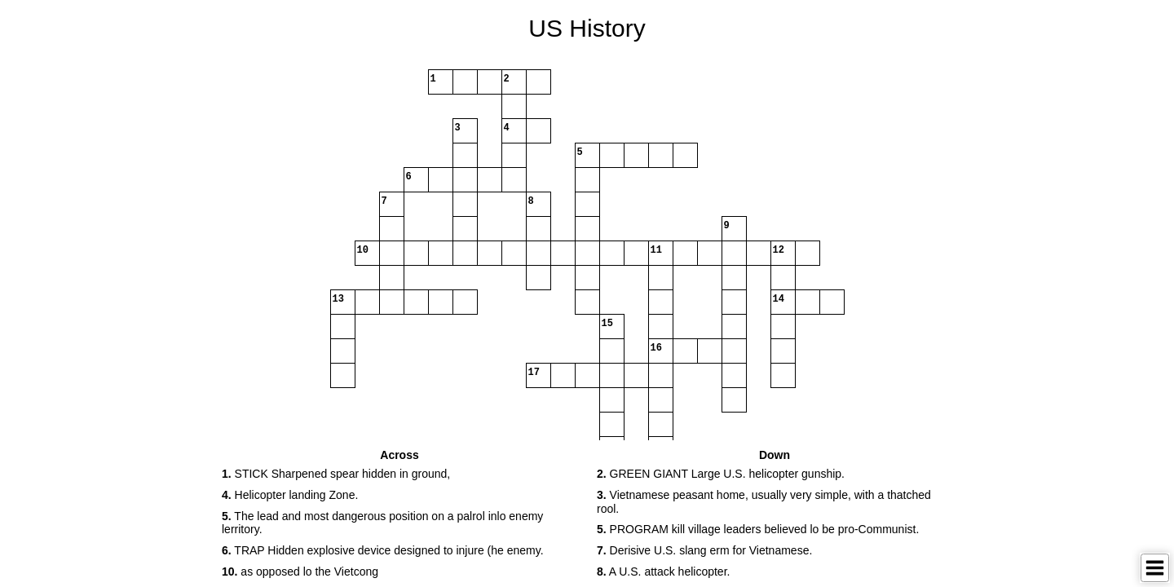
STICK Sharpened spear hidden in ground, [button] (336, 473)
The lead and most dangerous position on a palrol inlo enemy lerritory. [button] (382, 523)
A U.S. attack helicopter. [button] (663, 571)
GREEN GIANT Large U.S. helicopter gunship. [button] (721, 473)
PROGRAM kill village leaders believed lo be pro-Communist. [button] (758, 529)
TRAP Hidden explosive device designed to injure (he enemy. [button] (383, 550)
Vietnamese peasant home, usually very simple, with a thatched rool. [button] (764, 501)
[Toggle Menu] (1155, 568)
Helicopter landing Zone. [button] (290, 494)
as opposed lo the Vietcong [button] (300, 571)
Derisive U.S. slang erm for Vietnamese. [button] (704, 550)
